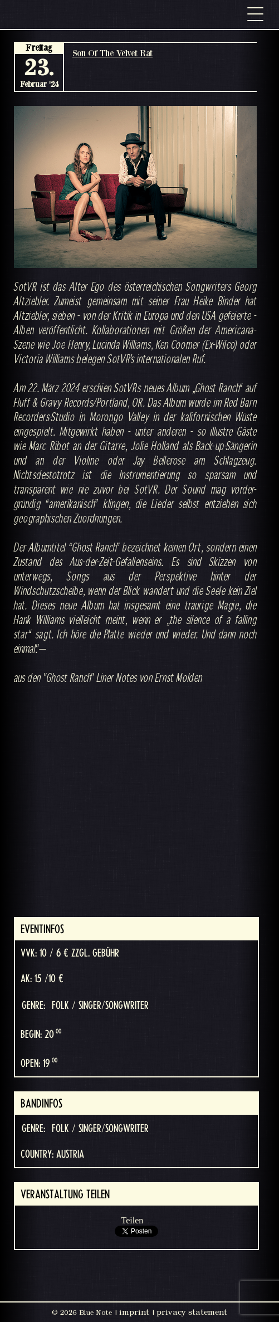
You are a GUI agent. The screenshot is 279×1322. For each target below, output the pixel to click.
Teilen (132, 1220)
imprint (134, 1312)
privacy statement (191, 1312)
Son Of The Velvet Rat (112, 53)
